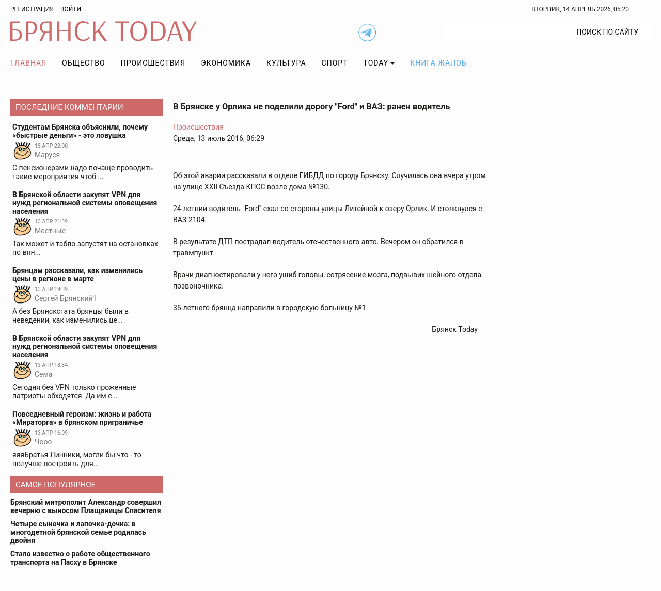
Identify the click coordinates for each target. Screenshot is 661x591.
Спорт (335, 63)
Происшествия (153, 63)
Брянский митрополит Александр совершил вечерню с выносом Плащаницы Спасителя (85, 506)
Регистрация (32, 9)
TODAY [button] (376, 63)
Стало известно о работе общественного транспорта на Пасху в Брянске (80, 558)
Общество (83, 63)
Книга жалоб (438, 63)
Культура (286, 63)
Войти (70, 9)
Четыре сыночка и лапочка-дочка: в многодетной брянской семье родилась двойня (78, 532)
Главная (28, 63)
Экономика (226, 63)
